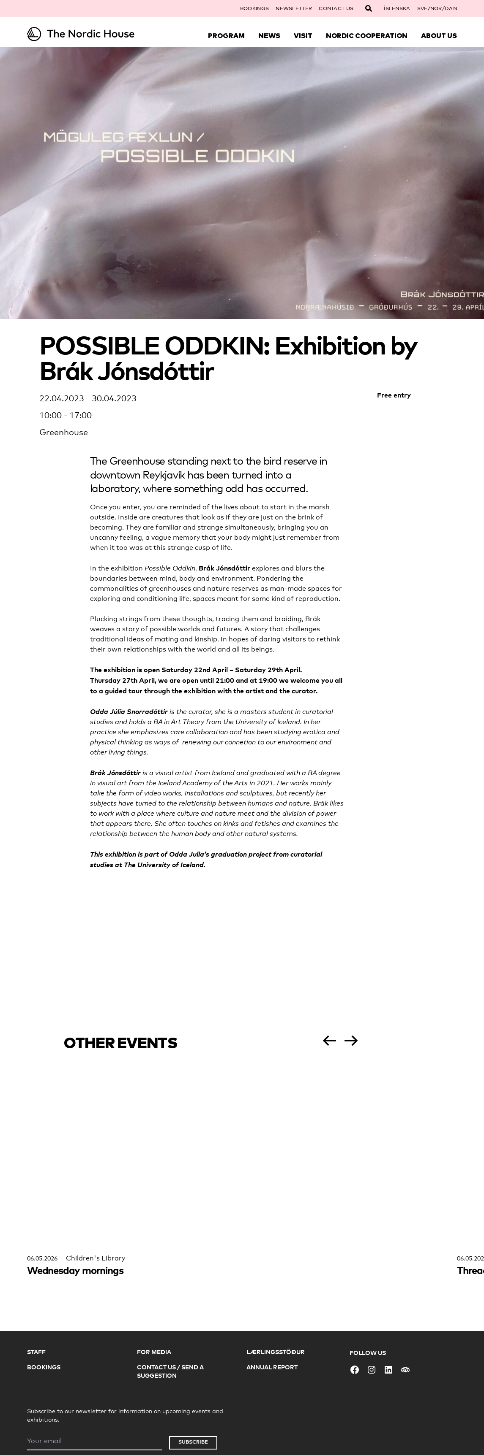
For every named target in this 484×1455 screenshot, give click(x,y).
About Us (439, 35)
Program (226, 35)
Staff (36, 1351)
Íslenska (397, 8)
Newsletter (294, 8)
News (269, 35)
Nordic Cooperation (366, 35)
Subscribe (193, 1442)
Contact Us (336, 8)
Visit (303, 35)
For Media (154, 1351)
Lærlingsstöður (275, 1351)
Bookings (254, 8)
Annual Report (272, 1367)
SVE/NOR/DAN (437, 8)
